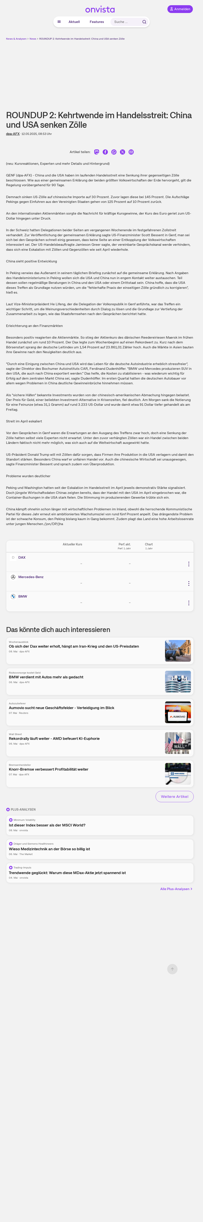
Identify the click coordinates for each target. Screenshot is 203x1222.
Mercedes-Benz (31, 577)
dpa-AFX (13, 133)
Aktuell (74, 21)
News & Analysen (16, 38)
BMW (22, 596)
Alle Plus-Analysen (176, 889)
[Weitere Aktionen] (189, 564)
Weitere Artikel (174, 796)
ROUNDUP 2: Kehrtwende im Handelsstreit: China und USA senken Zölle (82, 38)
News (33, 38)
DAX (21, 557)
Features (97, 21)
